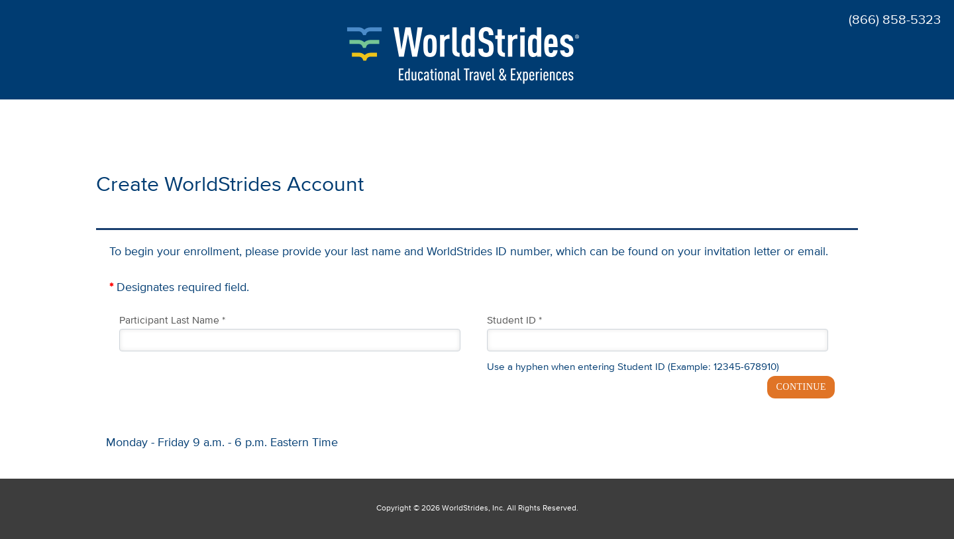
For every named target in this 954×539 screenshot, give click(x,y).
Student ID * (514, 321)
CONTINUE (801, 387)
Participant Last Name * (172, 321)
